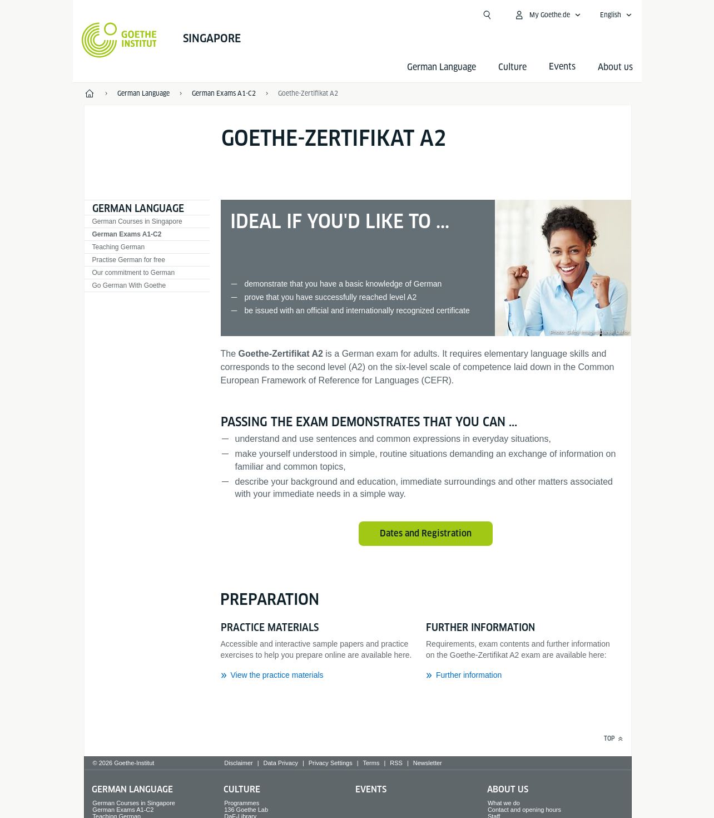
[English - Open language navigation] (616, 15)
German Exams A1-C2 (127, 234)
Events (370, 789)
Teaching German (118, 247)
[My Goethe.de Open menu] (547, 15)
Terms (371, 763)
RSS (396, 763)
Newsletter (427, 763)
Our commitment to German (133, 273)
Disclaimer (238, 763)
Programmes (241, 803)
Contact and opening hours (524, 809)
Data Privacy (281, 763)
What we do (504, 803)
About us (615, 67)
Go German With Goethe (129, 285)
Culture (512, 67)
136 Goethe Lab (246, 809)
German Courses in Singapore (137, 221)
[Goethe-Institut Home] (119, 40)
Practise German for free (128, 260)
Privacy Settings (331, 763)
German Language (441, 67)
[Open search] (487, 15)
